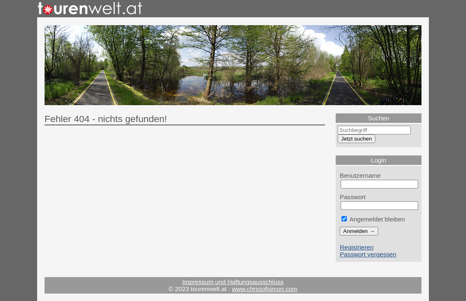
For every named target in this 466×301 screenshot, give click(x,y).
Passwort (353, 196)
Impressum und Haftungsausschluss (232, 281)
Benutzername (360, 175)
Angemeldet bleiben (373, 219)
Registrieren (357, 247)
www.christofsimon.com (264, 288)
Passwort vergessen (368, 254)
